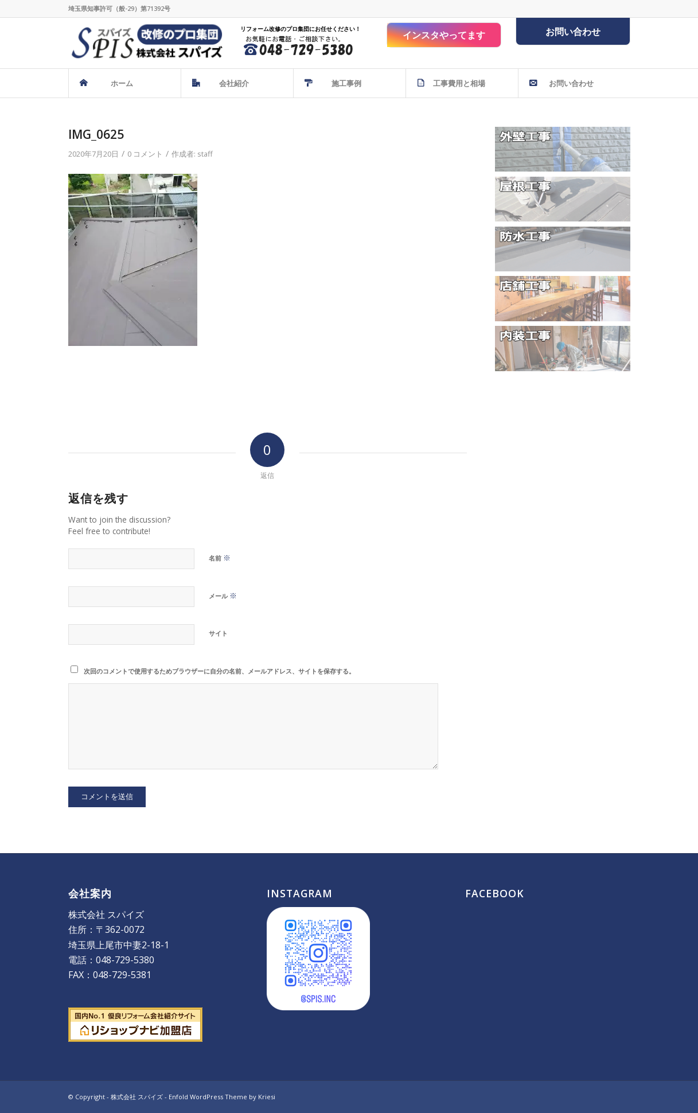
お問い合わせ (572, 31)
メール (223, 595)
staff (205, 154)
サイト (218, 633)
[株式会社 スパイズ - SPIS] (145, 43)
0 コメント (145, 154)
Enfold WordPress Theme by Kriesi (222, 1096)
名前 (220, 557)
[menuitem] (124, 83)
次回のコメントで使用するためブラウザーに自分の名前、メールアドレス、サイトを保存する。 (219, 671)
